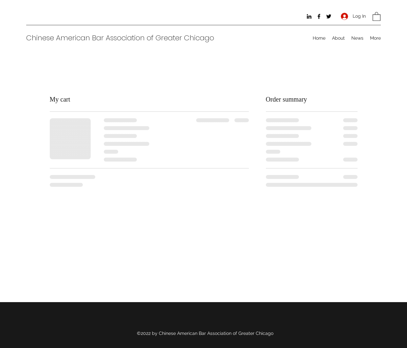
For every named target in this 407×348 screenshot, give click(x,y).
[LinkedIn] (309, 16)
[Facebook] (319, 16)
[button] (376, 16)
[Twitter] (328, 16)
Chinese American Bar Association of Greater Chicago (120, 38)
